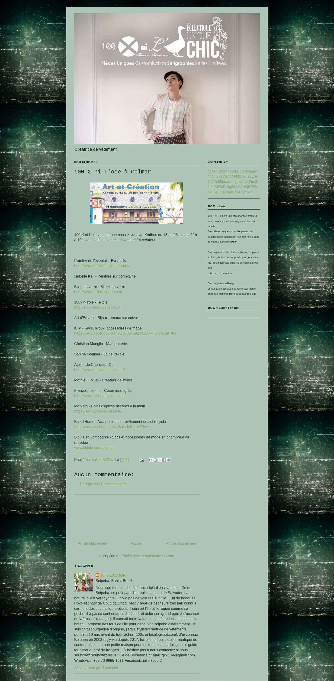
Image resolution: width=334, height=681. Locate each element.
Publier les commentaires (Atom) (148, 556)
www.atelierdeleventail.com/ (101, 266)
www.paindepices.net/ (97, 411)
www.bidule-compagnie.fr (95, 448)
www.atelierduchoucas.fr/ (99, 370)
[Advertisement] (137, 516)
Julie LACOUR (112, 575)
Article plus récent (92, 543)
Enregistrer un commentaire (103, 484)
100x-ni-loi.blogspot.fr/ (97, 307)
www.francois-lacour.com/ (99, 396)
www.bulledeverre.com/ (98, 292)
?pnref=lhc (125, 333)
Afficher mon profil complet (96, 667)
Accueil (137, 543)
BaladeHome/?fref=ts (113, 427)
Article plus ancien (181, 543)
